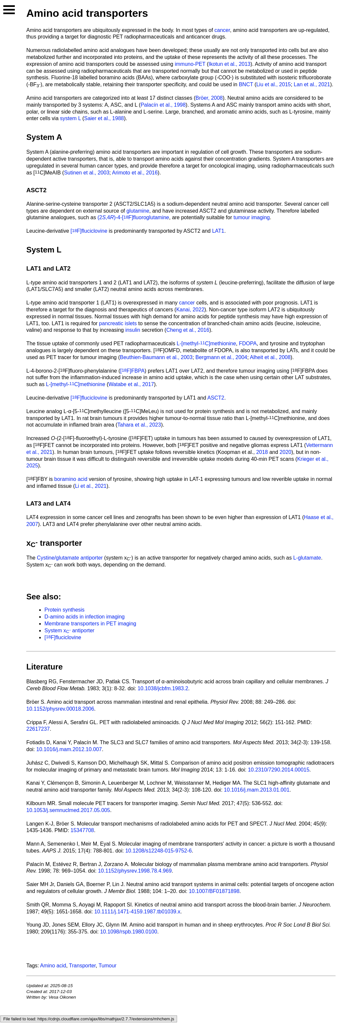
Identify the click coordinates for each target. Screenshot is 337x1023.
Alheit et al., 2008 (270, 357)
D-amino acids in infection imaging (84, 616)
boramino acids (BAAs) (126, 77)
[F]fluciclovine (88, 231)
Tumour (107, 965)
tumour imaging (251, 217)
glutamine (137, 211)
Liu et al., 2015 (273, 84)
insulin (132, 330)
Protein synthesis (64, 610)
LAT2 (63, 268)
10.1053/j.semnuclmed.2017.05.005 (68, 810)
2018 (262, 452)
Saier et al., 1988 (104, 118)
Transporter (82, 965)
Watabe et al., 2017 (131, 384)
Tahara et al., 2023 (139, 425)
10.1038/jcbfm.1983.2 (163, 688)
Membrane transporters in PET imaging (90, 623)
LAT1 (218, 231)
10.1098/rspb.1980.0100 (128, 931)
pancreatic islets (118, 323)
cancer (222, 30)
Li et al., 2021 (91, 486)
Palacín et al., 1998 (163, 105)
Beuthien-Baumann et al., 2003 (156, 357)
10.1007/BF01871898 (214, 891)
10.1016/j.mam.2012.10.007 (69, 749)
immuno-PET (190, 64)
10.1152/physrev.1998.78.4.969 (135, 871)
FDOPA (248, 343)
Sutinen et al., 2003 (86, 172)
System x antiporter (69, 630)
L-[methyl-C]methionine (206, 343)
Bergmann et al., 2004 (221, 357)
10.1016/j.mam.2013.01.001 (256, 790)
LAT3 (33, 503)
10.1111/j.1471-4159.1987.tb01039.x (137, 911)
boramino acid (71, 479)
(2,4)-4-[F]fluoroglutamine (133, 217)
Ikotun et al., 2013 (229, 64)
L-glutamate (307, 558)
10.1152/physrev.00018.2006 (60, 709)
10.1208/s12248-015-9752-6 (158, 850)
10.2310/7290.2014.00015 (278, 770)
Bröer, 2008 (209, 98)
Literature (44, 666)
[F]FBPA (132, 371)
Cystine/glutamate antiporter (70, 558)
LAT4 (63, 503)
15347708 (82, 830)
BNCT (246, 84)
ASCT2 (36, 190)
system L (70, 118)
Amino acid (53, 965)
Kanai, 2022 (190, 309)
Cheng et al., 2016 (187, 330)
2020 (286, 452)
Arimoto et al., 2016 (135, 172)
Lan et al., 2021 (312, 84)
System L (44, 249)
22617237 (38, 729)
